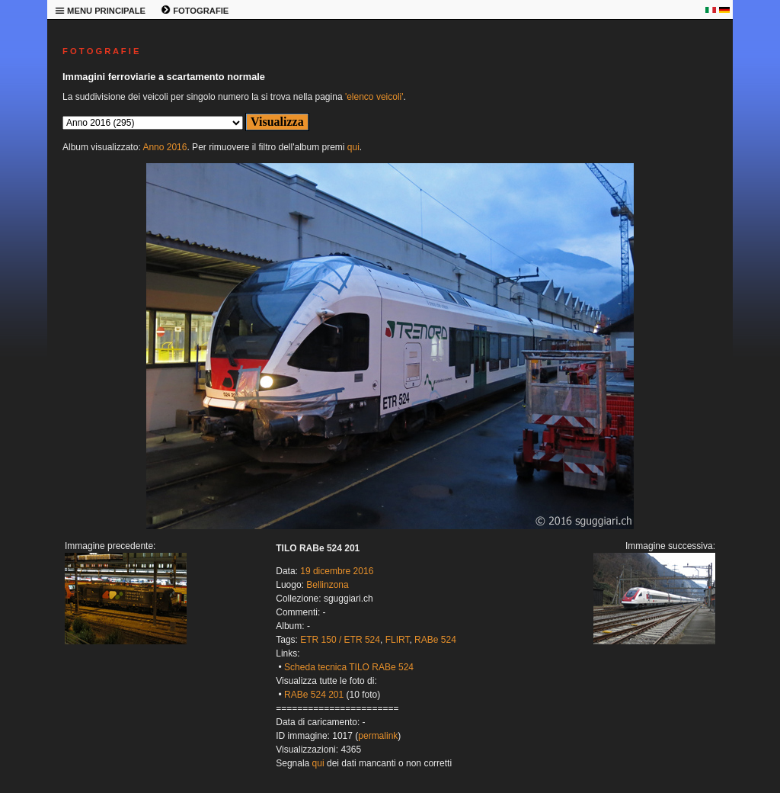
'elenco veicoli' (374, 97)
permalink (378, 735)
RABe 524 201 (314, 694)
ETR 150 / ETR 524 (340, 639)
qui (353, 147)
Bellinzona (327, 585)
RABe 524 (435, 639)
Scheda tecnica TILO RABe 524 (349, 667)
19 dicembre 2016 (336, 571)
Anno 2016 (164, 147)
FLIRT (397, 639)
